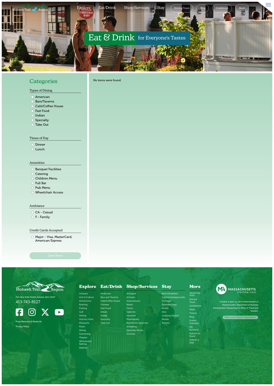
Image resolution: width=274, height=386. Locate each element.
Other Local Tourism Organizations (240, 317)
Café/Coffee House (49, 106)
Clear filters (55, 255)
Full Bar (40, 183)
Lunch (40, 149)
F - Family (42, 217)
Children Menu (46, 178)
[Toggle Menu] (267, 4)
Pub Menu (42, 188)
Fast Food (42, 111)
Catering (41, 174)
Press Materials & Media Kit (29, 321)
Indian (40, 115)
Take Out (41, 125)
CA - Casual (44, 212)
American (42, 97)
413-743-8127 (28, 302)
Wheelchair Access (49, 192)
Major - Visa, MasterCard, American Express (53, 239)
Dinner (40, 144)
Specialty (42, 120)
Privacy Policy (22, 326)
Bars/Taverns (44, 101)
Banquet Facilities (48, 169)
